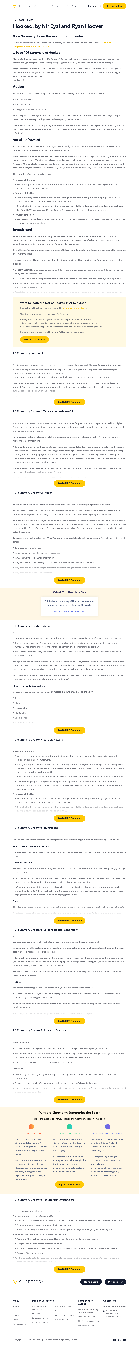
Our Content (44, 6)
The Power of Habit (87, 1325)
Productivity (60, 1311)
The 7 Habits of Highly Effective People (88, 1311)
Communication (62, 1320)
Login (92, 6)
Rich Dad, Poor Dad (86, 1317)
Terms (74, 1340)
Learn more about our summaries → (69, 611)
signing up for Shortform (74, 308)
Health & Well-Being (64, 1315)
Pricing (54, 6)
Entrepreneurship (40, 1318)
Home (16, 1306)
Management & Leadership (39, 1308)
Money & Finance (40, 1322)
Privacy (66, 1340)
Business (36, 1314)
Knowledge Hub (74, 6)
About (62, 6)
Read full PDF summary (34, 339)
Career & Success (63, 1306)
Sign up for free (114, 6)
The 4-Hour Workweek (88, 1321)
